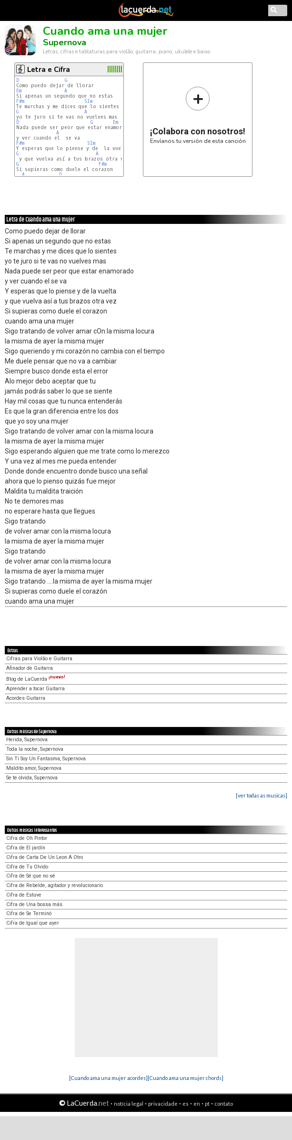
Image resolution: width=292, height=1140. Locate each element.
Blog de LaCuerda (35, 679)
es (185, 1103)
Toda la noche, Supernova (34, 749)
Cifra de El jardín (25, 848)
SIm (88, 101)
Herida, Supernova (27, 739)
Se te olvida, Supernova (32, 778)
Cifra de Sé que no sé (30, 876)
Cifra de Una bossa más (34, 904)
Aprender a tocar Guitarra (35, 689)
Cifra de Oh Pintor (26, 838)
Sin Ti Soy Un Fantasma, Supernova (46, 759)
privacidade (163, 1103)
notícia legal (128, 1103)
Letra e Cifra (48, 69)
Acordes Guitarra (25, 698)
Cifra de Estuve (23, 895)
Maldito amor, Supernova (33, 768)
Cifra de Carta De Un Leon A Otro (44, 857)
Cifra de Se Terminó (28, 913)
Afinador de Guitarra (29, 668)
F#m (20, 101)
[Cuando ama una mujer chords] (185, 1078)
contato (223, 1103)
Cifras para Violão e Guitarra (39, 659)
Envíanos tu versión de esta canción (198, 115)
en (196, 1103)
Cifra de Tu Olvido (27, 867)
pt (207, 1103)
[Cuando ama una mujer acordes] (108, 1078)
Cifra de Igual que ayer (32, 923)
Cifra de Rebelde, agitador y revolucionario (54, 885)
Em (18, 91)
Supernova (64, 42)
